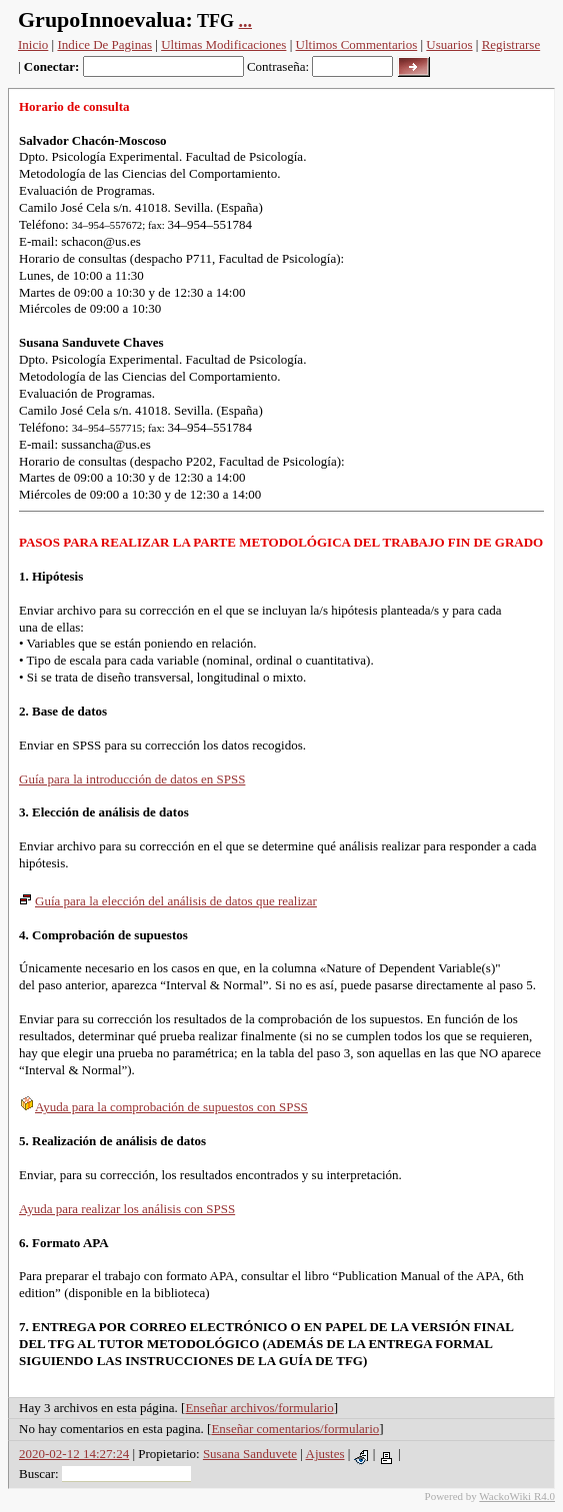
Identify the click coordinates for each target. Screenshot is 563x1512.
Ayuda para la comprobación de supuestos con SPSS (163, 1106)
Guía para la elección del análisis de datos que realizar (168, 900)
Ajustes (325, 1453)
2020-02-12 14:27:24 (74, 1453)
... (246, 21)
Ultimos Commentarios (357, 44)
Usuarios (449, 44)
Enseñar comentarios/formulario (295, 1428)
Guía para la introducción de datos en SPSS (132, 778)
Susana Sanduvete (250, 1453)
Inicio (33, 44)
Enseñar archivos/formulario (259, 1407)
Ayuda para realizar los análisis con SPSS (127, 1208)
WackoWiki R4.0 (517, 1496)
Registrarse (511, 44)
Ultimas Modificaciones (223, 44)
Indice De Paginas (104, 44)
